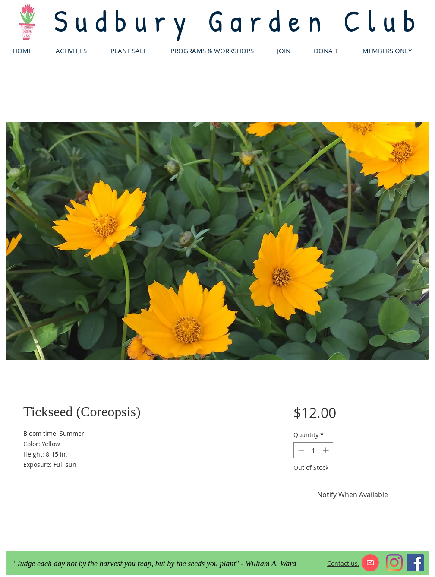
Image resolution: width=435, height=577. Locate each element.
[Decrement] (300, 450)
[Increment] (326, 450)
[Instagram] (394, 562)
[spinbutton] (313, 450)
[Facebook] (415, 562)
